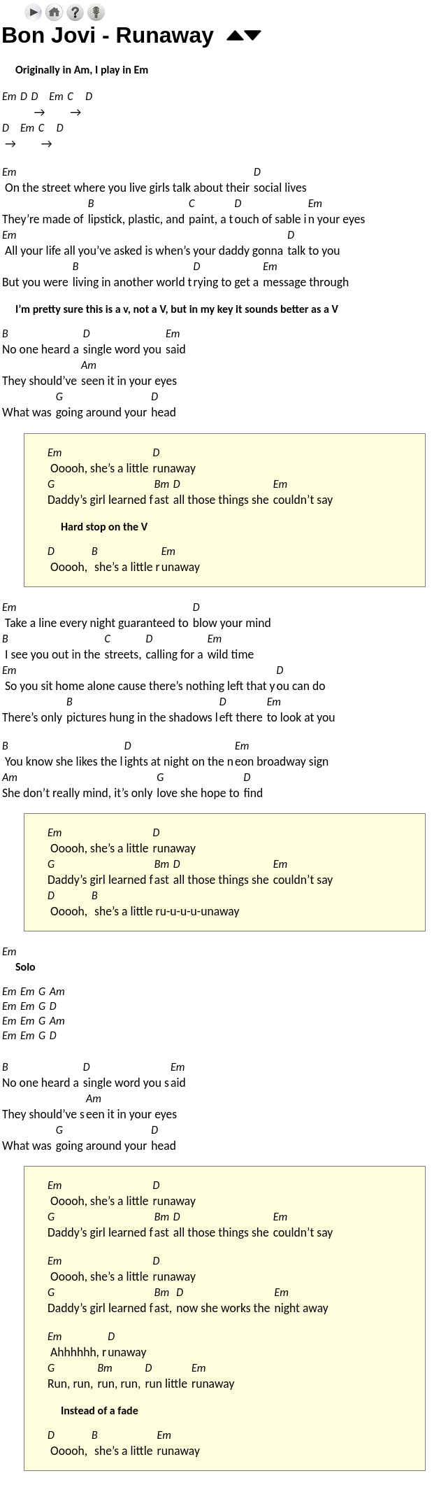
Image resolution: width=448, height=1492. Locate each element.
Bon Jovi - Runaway (107, 35)
